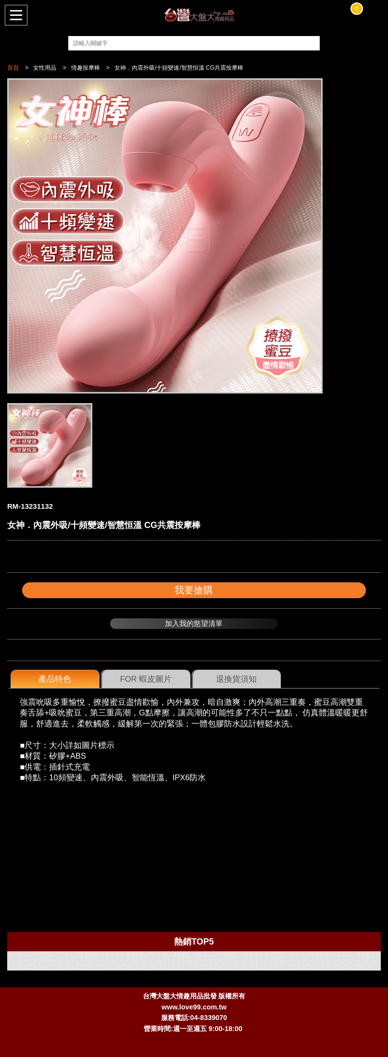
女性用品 (44, 67)
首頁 (13, 67)
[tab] (55, 679)
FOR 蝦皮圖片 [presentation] (146, 679)
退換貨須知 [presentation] (236, 679)
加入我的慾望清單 (194, 623)
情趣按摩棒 (85, 67)
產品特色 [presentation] (54, 679)
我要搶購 (194, 590)
